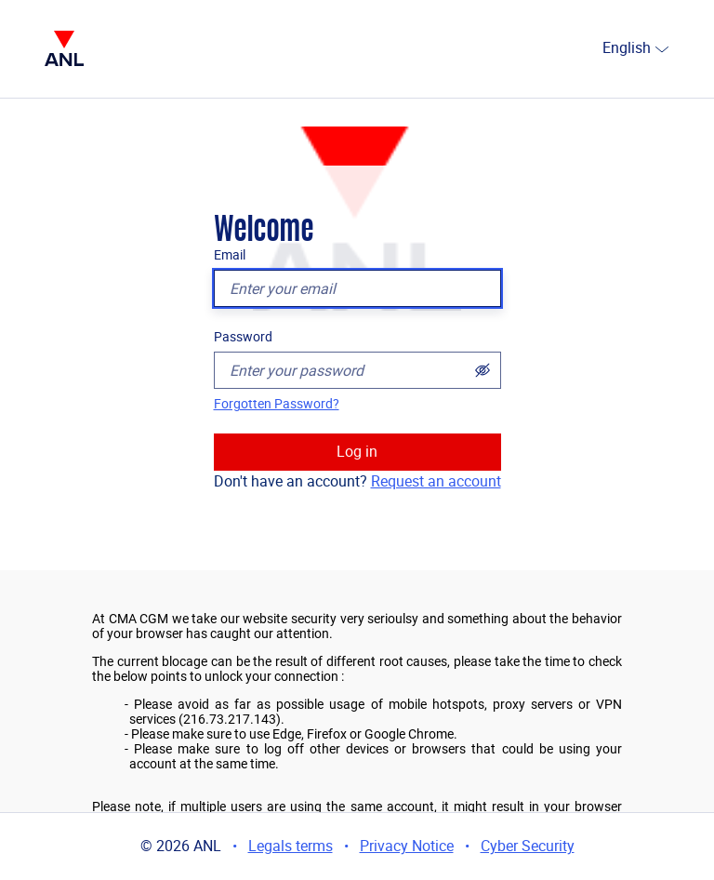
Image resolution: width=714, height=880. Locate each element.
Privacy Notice (407, 846)
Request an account (436, 481)
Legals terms (290, 846)
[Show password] (482, 370)
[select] (661, 48)
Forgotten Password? (276, 403)
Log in (357, 451)
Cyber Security (528, 846)
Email (229, 254)
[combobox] (595, 49)
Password (243, 336)
